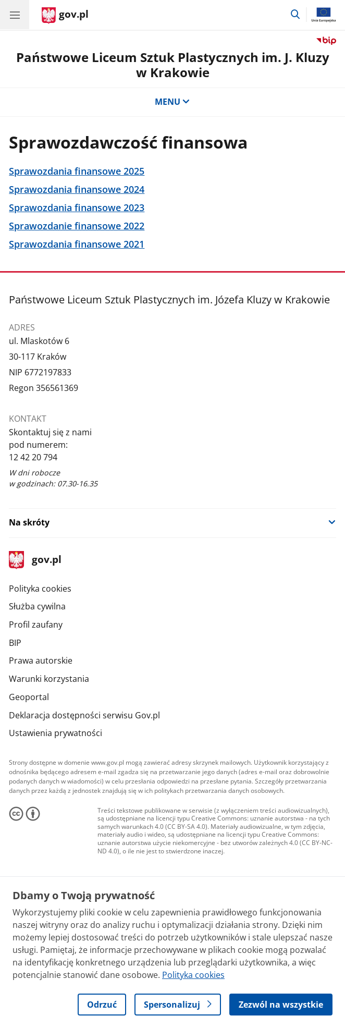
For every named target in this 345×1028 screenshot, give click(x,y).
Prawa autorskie (40, 660)
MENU (172, 101)
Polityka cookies (40, 588)
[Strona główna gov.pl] (65, 15)
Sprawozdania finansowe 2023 (76, 208)
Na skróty (29, 522)
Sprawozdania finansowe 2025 (76, 171)
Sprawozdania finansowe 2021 (76, 244)
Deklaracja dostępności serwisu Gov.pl (84, 715)
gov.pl (35, 560)
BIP (15, 642)
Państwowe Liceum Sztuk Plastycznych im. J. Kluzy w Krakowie (172, 64)
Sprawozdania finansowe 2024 (76, 189)
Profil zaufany (36, 624)
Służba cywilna (37, 606)
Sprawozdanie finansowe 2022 (76, 226)
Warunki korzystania (49, 678)
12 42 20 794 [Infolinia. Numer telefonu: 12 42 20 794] (33, 457)
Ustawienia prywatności (55, 733)
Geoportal (29, 697)
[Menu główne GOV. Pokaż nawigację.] (14, 14)
